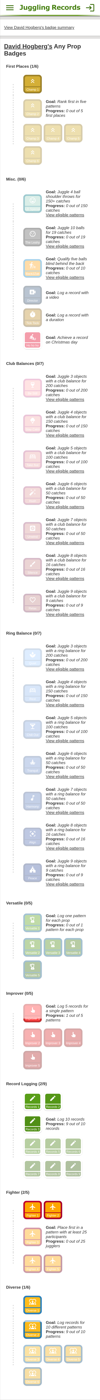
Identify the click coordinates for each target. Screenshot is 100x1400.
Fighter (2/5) (17, 1173)
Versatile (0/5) (18, 891)
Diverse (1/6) (17, 1266)
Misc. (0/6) (15, 174)
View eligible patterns (63, 210)
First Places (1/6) (21, 64)
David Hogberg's (27, 45)
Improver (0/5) (19, 979)
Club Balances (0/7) (24, 356)
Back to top (50, 1386)
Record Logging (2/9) (25, 1067)
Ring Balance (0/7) (23, 623)
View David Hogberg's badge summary (38, 26)
